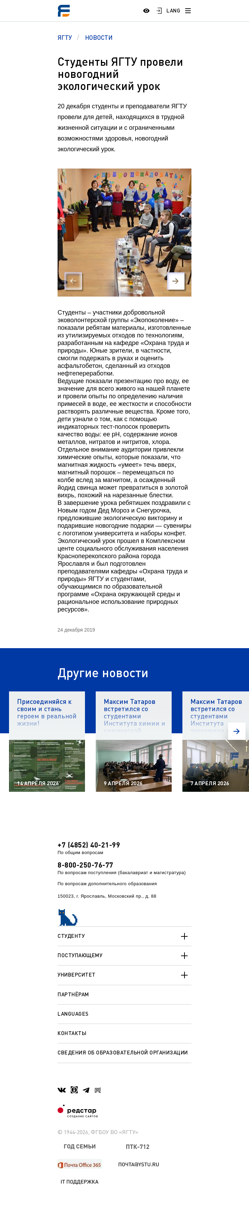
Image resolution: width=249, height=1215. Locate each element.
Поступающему (124, 956)
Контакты (72, 1033)
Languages (73, 1013)
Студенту (124, 936)
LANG (173, 10)
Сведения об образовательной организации (123, 1052)
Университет (124, 975)
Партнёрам (73, 994)
